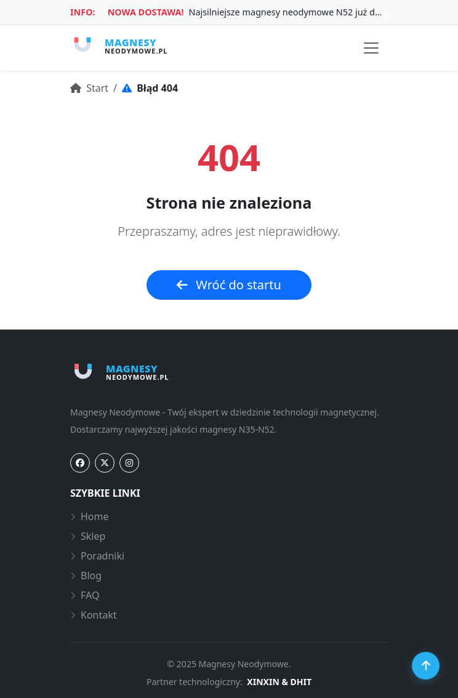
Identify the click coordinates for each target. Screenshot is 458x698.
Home (89, 516)
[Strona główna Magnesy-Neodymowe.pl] (118, 45)
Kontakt (93, 615)
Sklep (87, 536)
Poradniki (97, 556)
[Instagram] (129, 463)
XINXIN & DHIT (279, 682)
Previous (107, 12)
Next (386, 12)
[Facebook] (80, 463)
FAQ (84, 595)
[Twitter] (104, 463)
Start (89, 88)
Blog (86, 575)
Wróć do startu (229, 284)
